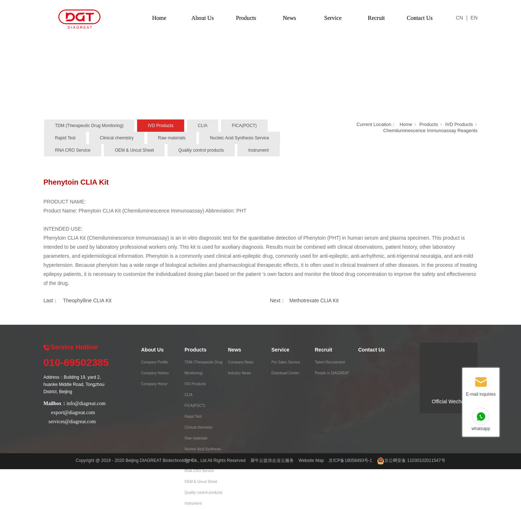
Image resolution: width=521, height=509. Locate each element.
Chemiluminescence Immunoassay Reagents (430, 130)
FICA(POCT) (244, 125)
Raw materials (172, 137)
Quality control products (201, 150)
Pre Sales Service (285, 362)
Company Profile (154, 362)
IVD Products (161, 125)
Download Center (285, 373)
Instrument (258, 150)
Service (333, 18)
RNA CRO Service (72, 150)
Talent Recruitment (330, 362)
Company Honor (154, 384)
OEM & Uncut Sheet (134, 150)
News (289, 18)
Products (246, 18)
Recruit (376, 18)
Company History (155, 373)
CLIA (203, 125)
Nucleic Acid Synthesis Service (239, 137)
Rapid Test (65, 137)
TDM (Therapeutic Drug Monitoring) (89, 125)
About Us (202, 18)
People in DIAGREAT (332, 373)
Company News (241, 362)
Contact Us (420, 18)
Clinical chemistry (117, 137)
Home (159, 18)
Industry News (239, 373)
